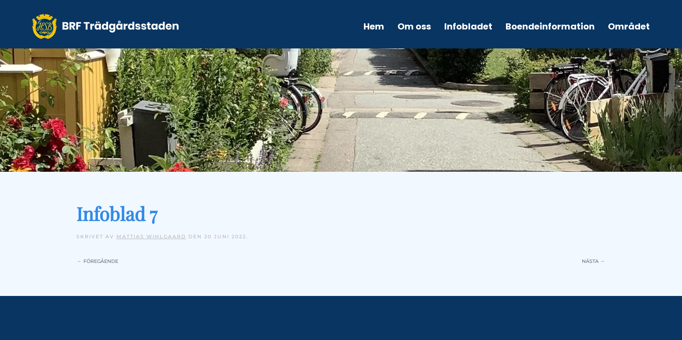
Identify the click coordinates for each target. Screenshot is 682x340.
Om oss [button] (414, 26)
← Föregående (97, 261)
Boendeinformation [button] (550, 26)
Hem (373, 26)
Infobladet (468, 26)
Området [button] (629, 26)
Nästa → (593, 261)
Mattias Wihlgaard (151, 236)
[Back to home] (105, 26)
